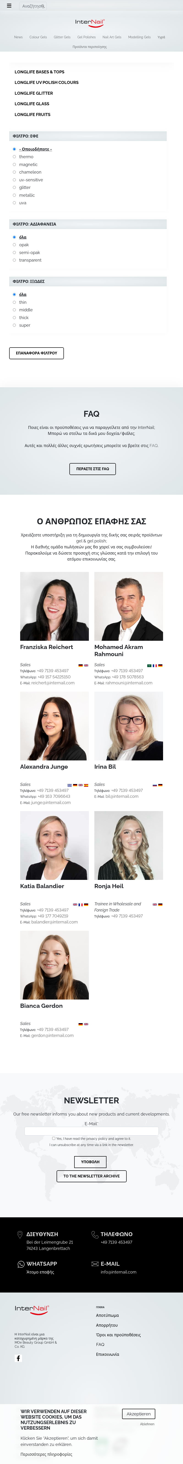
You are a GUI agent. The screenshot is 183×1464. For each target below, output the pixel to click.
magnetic (28, 164)
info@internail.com (119, 1272)
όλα (23, 237)
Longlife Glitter (34, 93)
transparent (30, 260)
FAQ (154, 445)
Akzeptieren (139, 1417)
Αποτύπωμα (107, 1315)
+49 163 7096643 (54, 796)
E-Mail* (92, 1128)
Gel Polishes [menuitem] (86, 37)
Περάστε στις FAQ (92, 469)
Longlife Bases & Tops (39, 71)
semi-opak (29, 252)
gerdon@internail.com (52, 1035)
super (24, 325)
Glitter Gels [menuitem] (62, 37)
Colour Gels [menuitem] (38, 37)
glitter (24, 187)
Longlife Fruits (32, 114)
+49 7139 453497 (52, 670)
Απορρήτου (107, 1325)
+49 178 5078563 (128, 676)
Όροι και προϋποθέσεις (118, 1334)
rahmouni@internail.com (129, 682)
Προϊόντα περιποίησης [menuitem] (90, 47)
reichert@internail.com (53, 682)
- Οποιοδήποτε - (35, 149)
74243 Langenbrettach (48, 1248)
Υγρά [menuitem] (161, 37)
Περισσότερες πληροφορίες (46, 1457)
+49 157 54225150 (54, 676)
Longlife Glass (32, 103)
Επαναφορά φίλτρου (36, 353)
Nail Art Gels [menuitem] (112, 37)
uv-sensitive (31, 179)
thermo (26, 156)
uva (22, 202)
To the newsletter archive (91, 1176)
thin (23, 302)
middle (26, 309)
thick (24, 317)
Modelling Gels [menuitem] (139, 37)
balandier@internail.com (54, 922)
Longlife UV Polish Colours (47, 82)
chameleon (30, 172)
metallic (27, 195)
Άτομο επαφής (40, 1272)
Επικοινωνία (107, 1354)
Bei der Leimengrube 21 (50, 1242)
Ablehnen (147, 1427)
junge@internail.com (51, 802)
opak (24, 244)
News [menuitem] (18, 37)
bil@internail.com (122, 796)
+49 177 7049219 (53, 916)
